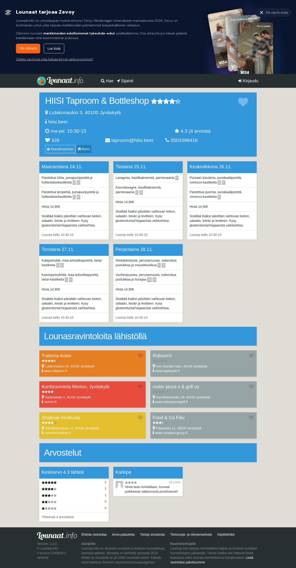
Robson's (162, 355)
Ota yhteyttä (28, 48)
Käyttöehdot (226, 534)
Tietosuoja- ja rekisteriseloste (191, 534)
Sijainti (125, 81)
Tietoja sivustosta (152, 534)
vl (149, 279)
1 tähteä (154, 101)
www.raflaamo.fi (55, 371)
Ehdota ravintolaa (94, 534)
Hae (107, 81)
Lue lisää (53, 48)
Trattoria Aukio (56, 355)
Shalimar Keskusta (61, 417)
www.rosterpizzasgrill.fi (171, 402)
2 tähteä (157, 101)
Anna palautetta (123, 534)
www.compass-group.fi (171, 433)
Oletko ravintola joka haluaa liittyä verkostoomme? (54, 59)
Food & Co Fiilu (169, 417)
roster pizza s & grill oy (176, 386)
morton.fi (50, 402)
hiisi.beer (58, 121)
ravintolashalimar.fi (57, 433)
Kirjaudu (248, 81)
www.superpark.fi (167, 371)
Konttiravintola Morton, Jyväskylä (75, 386)
